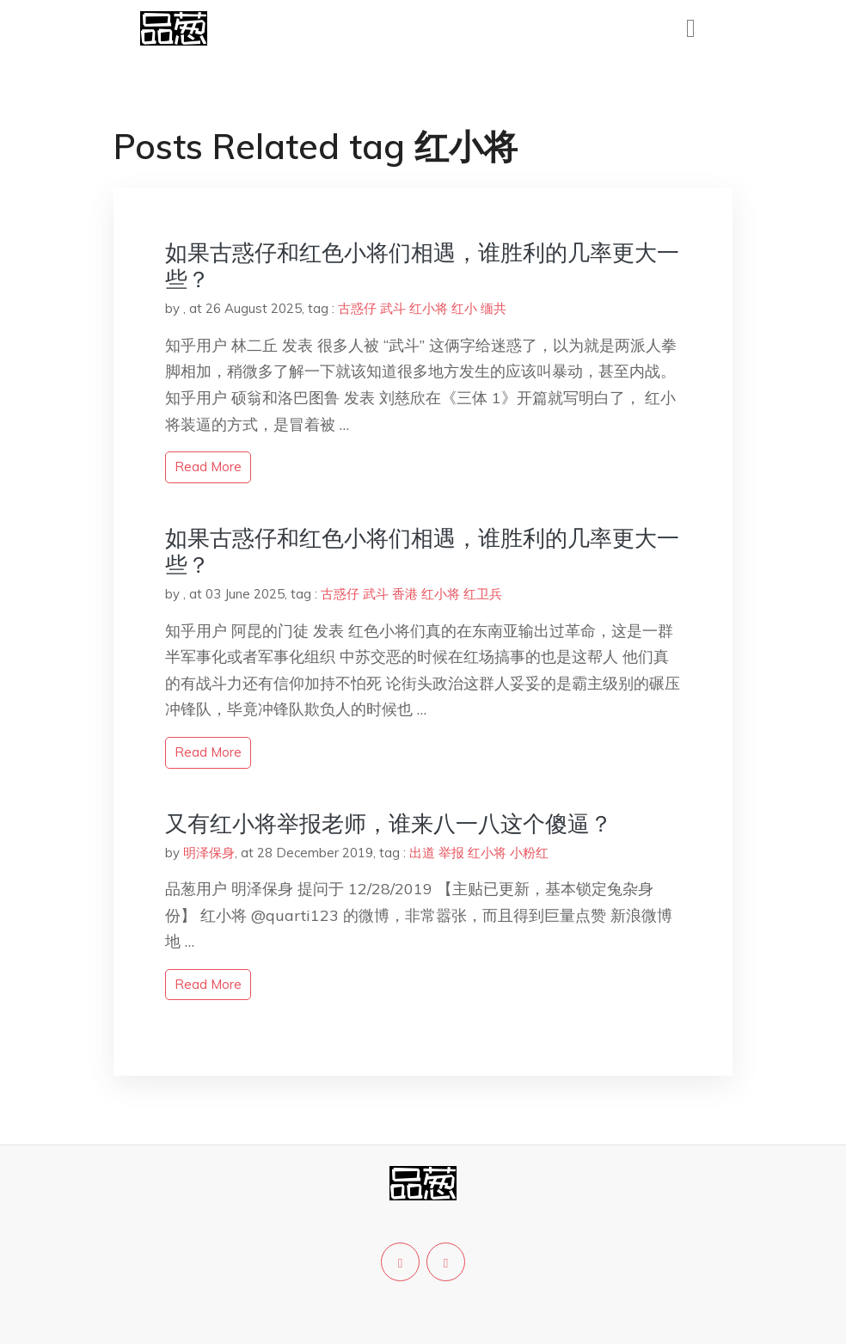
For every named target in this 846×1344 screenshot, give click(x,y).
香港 (405, 594)
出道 (422, 852)
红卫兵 (482, 594)
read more (208, 466)
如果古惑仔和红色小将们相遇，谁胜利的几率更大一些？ (422, 265)
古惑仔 (357, 308)
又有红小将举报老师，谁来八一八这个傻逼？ (388, 823)
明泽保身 (209, 852)
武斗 (393, 308)
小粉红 (529, 852)
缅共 (493, 308)
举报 (451, 852)
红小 (464, 308)
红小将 (428, 308)
